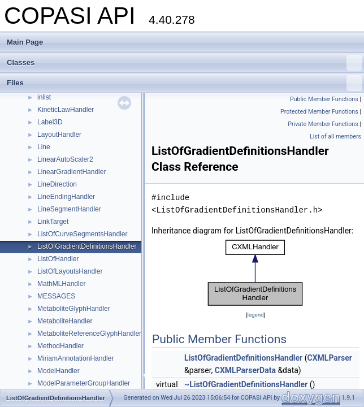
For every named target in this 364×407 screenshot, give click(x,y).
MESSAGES (56, 296)
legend (255, 314)
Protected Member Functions (319, 111)
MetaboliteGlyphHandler (73, 309)
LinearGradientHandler (71, 172)
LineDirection (57, 184)
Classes (184, 63)
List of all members (335, 136)
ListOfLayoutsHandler (69, 271)
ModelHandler (58, 371)
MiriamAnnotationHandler (75, 358)
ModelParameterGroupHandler (83, 383)
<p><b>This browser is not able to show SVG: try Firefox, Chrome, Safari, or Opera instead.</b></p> (255, 273)
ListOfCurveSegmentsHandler (82, 234)
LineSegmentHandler (69, 209)
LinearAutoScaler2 (65, 159)
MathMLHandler (61, 284)
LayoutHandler (59, 134)
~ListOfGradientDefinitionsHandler (245, 384)
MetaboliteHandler (64, 321)
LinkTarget (52, 222)
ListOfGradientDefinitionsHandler (86, 246)
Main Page (25, 42)
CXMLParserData (245, 370)
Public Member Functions (324, 99)
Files (184, 83)
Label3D (50, 122)
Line (43, 147)
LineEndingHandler (66, 197)
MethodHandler (60, 346)
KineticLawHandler (65, 110)
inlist (44, 97)
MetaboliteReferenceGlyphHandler (89, 333)
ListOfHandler (58, 259)
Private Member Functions (323, 124)
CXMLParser (329, 357)
